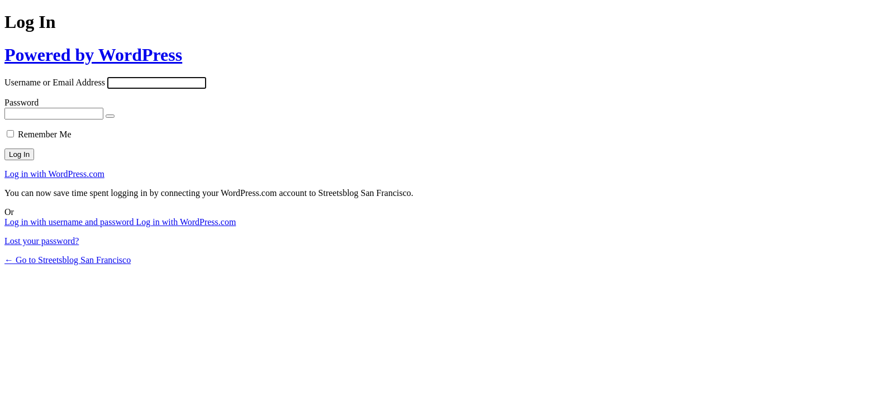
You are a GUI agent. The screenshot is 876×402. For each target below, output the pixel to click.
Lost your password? (41, 241)
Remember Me (45, 134)
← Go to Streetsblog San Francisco (67, 260)
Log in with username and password (70, 222)
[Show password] (110, 116)
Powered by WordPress (93, 55)
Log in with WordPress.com (54, 174)
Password (21, 102)
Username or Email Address (54, 82)
